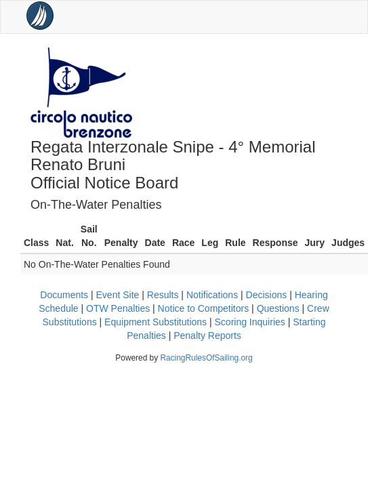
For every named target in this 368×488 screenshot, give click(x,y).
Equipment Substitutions (155, 322)
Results (163, 294)
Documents (64, 294)
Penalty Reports (207, 335)
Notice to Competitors (203, 308)
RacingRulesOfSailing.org (206, 358)
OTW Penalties (118, 308)
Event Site (118, 294)
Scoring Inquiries (250, 322)
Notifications (212, 294)
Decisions (266, 294)
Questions (278, 308)
